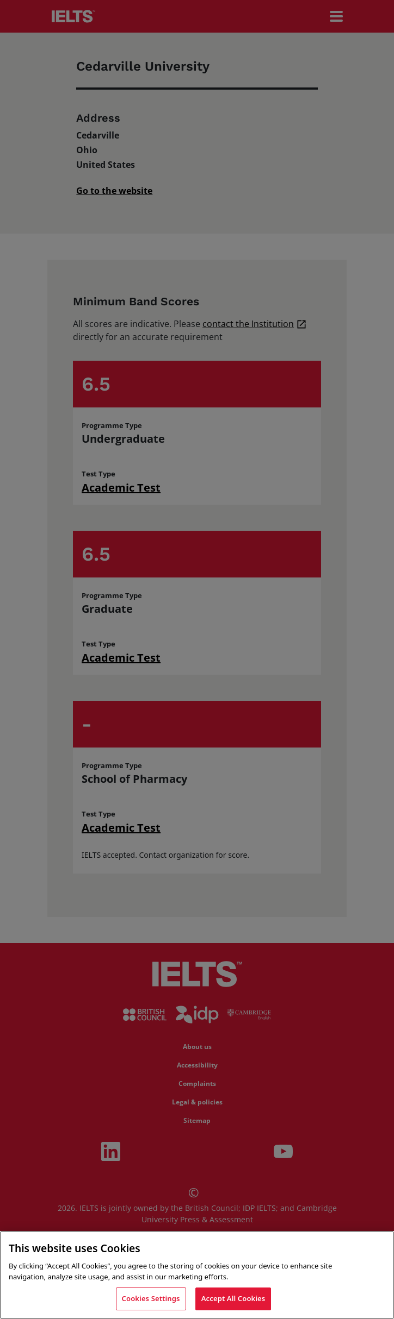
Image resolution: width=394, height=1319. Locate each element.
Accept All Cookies (233, 1298)
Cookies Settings (151, 1298)
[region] (197, 1275)
